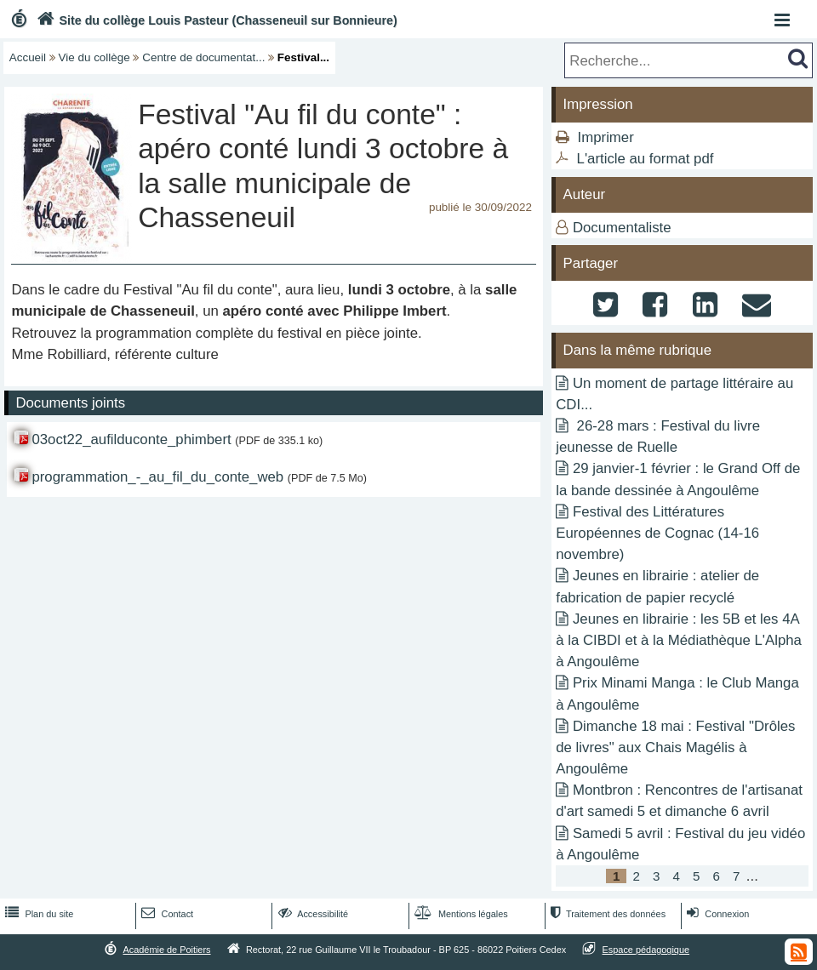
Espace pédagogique (646, 949)
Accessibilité (312, 914)
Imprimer (606, 137)
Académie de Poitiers (166, 949)
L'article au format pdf (645, 159)
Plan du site (37, 914)
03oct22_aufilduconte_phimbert (131, 439)
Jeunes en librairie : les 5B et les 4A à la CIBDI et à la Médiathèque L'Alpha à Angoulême (679, 640)
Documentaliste (622, 228)
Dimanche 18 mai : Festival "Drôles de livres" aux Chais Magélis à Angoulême (675, 747)
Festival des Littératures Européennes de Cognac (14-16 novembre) (657, 533)
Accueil (27, 57)
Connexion (716, 914)
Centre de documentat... (203, 57)
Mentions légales (459, 914)
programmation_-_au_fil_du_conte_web (157, 477)
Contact (165, 914)
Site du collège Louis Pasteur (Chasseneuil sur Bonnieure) (215, 20)
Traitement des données (606, 914)
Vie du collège (94, 57)
